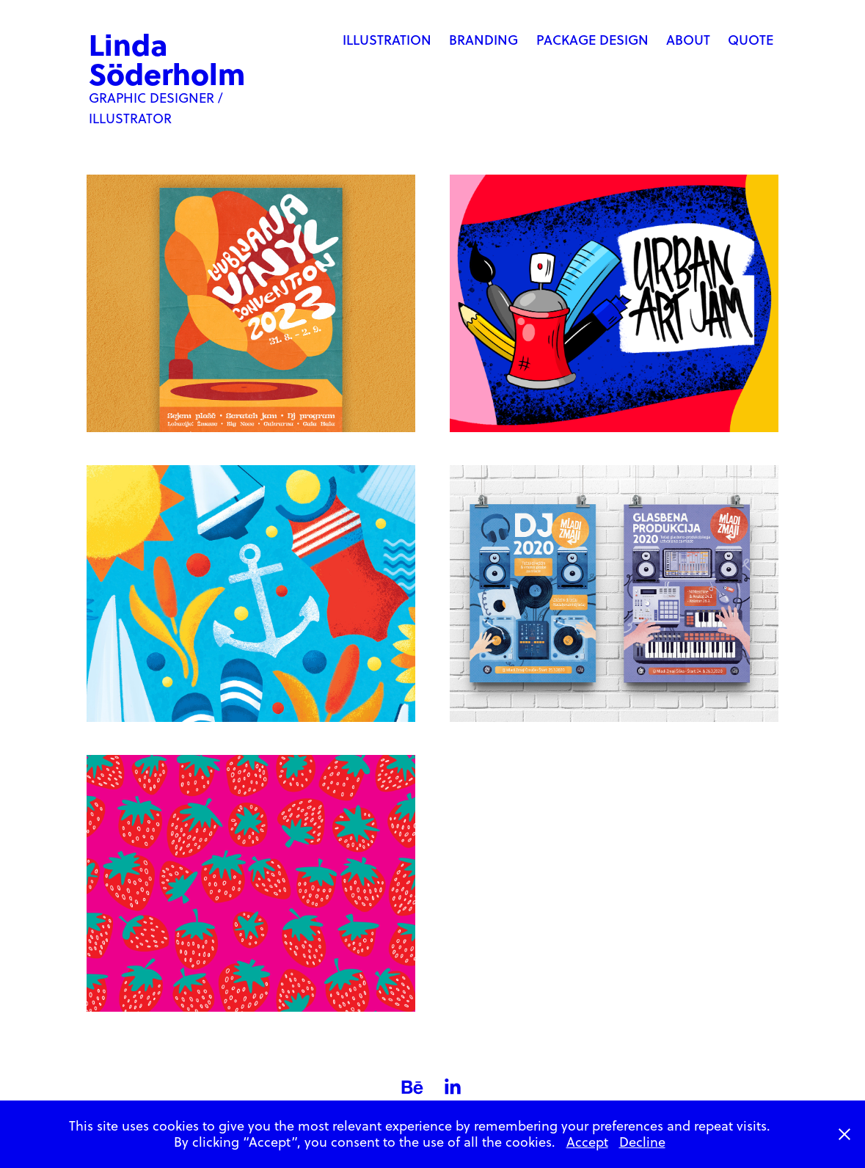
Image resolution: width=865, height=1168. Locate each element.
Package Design (592, 39)
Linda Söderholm (167, 58)
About (688, 39)
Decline (642, 1142)
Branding (483, 39)
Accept (587, 1142)
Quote (750, 39)
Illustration (387, 39)
